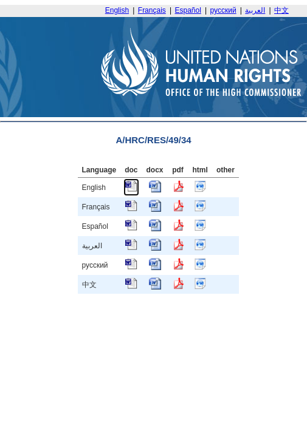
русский (223, 10)
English (117, 10)
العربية (255, 10)
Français (152, 10)
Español (188, 10)
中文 (281, 10)
